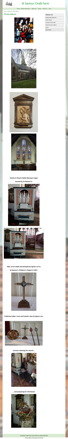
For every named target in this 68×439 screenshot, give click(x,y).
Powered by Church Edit (37, 437)
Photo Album (16, 11)
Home (18, 8)
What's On (34, 8)
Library (47, 27)
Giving (39, 8)
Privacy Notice (28, 437)
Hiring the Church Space (51, 24)
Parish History (49, 20)
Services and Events (25, 8)
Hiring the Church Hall (50, 22)
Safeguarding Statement (51, 17)
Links (50, 8)
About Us (45, 8)
